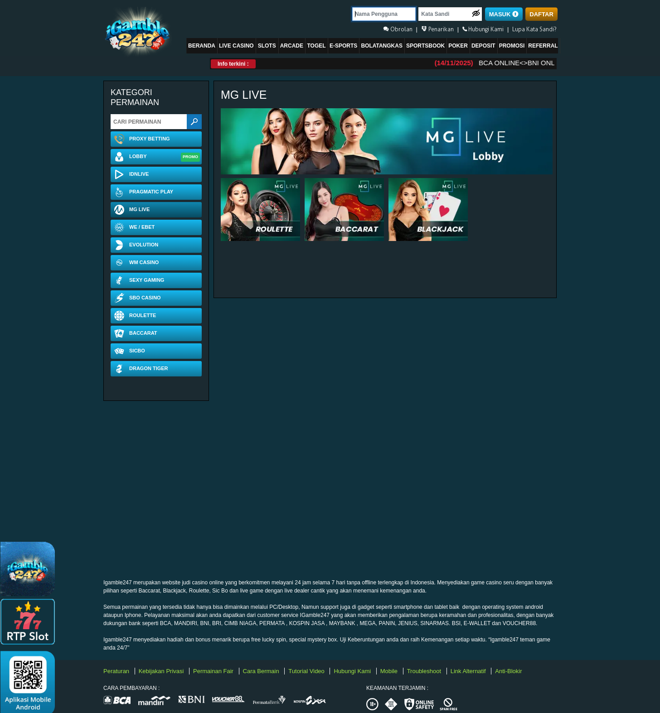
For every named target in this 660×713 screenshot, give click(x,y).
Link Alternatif (469, 671)
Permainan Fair (214, 671)
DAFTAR (541, 14)
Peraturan (117, 671)
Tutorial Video (307, 671)
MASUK (504, 14)
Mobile (389, 671)
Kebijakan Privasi (162, 671)
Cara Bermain (262, 671)
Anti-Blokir (508, 671)
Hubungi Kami (353, 671)
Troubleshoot (425, 671)
